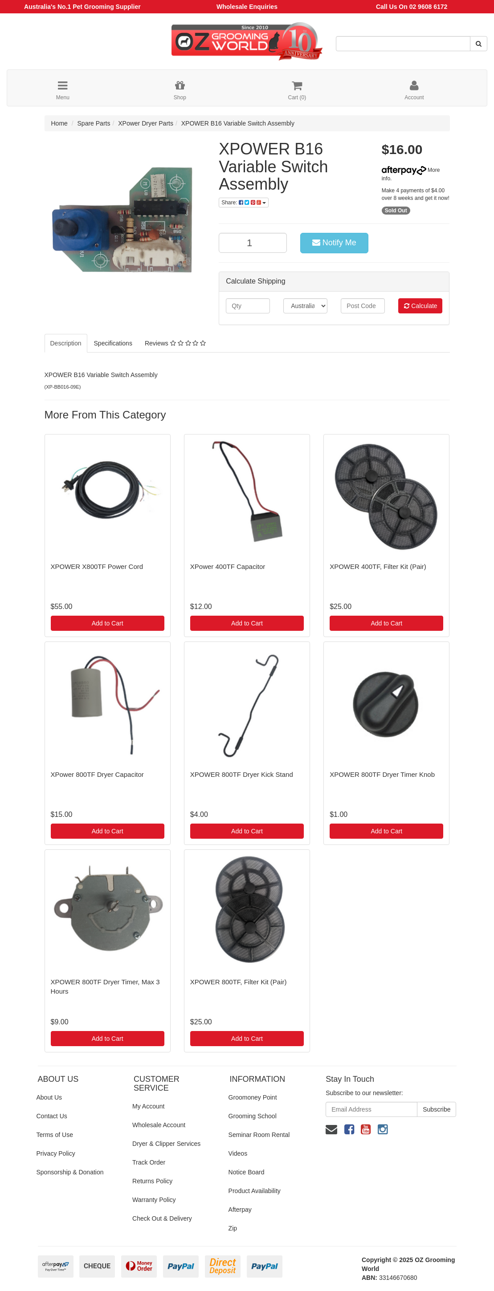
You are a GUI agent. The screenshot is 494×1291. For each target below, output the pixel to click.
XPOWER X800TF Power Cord (97, 566)
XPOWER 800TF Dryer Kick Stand (241, 774)
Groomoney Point (253, 1097)
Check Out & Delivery (162, 1218)
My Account (148, 1106)
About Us (49, 1097)
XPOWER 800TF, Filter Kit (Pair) (238, 982)
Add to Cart (107, 623)
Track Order (148, 1162)
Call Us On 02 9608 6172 (411, 6)
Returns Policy (152, 1181)
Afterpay (240, 1209)
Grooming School (253, 1116)
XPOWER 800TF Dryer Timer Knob (382, 774)
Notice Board (247, 1172)
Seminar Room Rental (259, 1134)
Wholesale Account (158, 1125)
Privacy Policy (56, 1153)
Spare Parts (94, 123)
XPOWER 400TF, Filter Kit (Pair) (378, 566)
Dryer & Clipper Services (166, 1143)
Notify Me (334, 242)
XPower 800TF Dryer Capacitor (97, 774)
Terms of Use (55, 1134)
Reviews (175, 343)
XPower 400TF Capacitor (227, 566)
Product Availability (255, 1190)
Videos (238, 1153)
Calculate (420, 305)
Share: (243, 202)
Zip (233, 1228)
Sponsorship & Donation (70, 1172)
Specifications (113, 343)
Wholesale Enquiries (247, 6)
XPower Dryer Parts (145, 123)
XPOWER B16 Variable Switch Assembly (237, 123)
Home (59, 123)
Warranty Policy (154, 1199)
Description (66, 343)
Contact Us (52, 1116)
